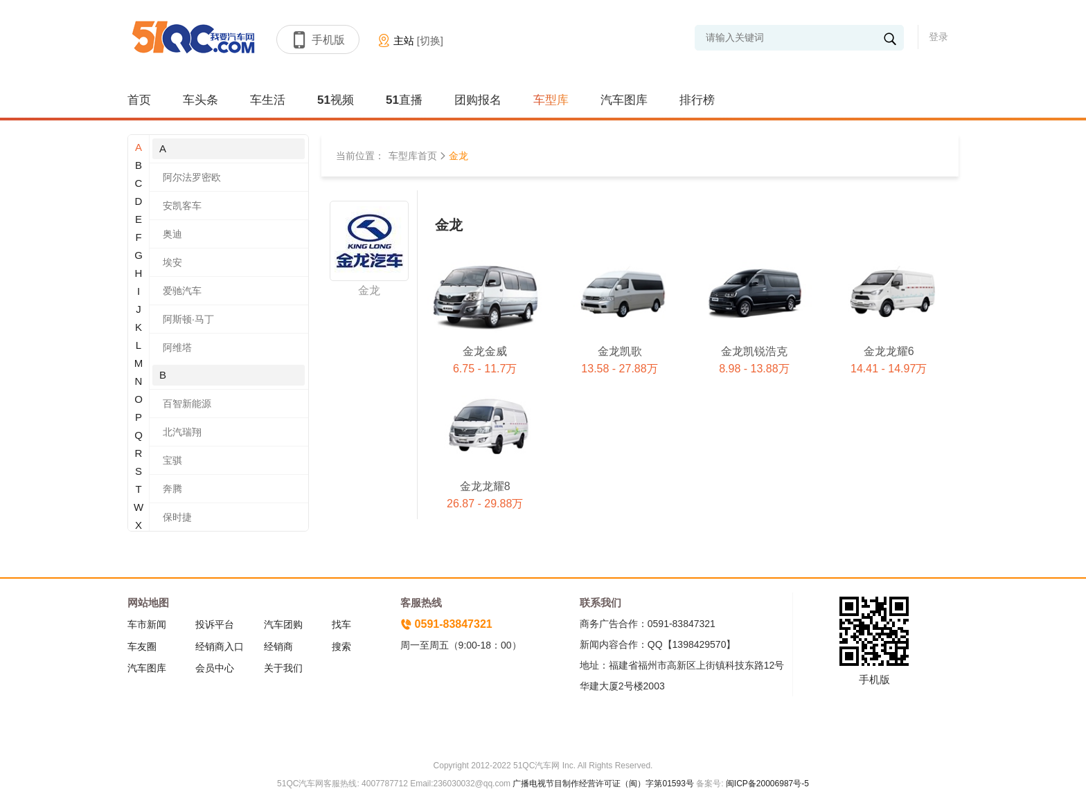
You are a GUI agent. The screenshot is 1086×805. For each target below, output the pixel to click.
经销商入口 (219, 646)
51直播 (404, 100)
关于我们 (283, 667)
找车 (341, 624)
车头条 (200, 100)
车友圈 (142, 646)
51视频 (335, 100)
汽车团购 (283, 624)
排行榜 (697, 100)
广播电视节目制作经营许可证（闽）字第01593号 (603, 783)
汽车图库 (624, 100)
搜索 (341, 646)
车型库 (551, 100)
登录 (938, 36)
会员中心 (214, 667)
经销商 (278, 646)
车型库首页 (413, 155)
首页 (139, 100)
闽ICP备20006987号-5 (766, 783)
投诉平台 (214, 624)
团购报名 (477, 100)
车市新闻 (146, 624)
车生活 (267, 100)
